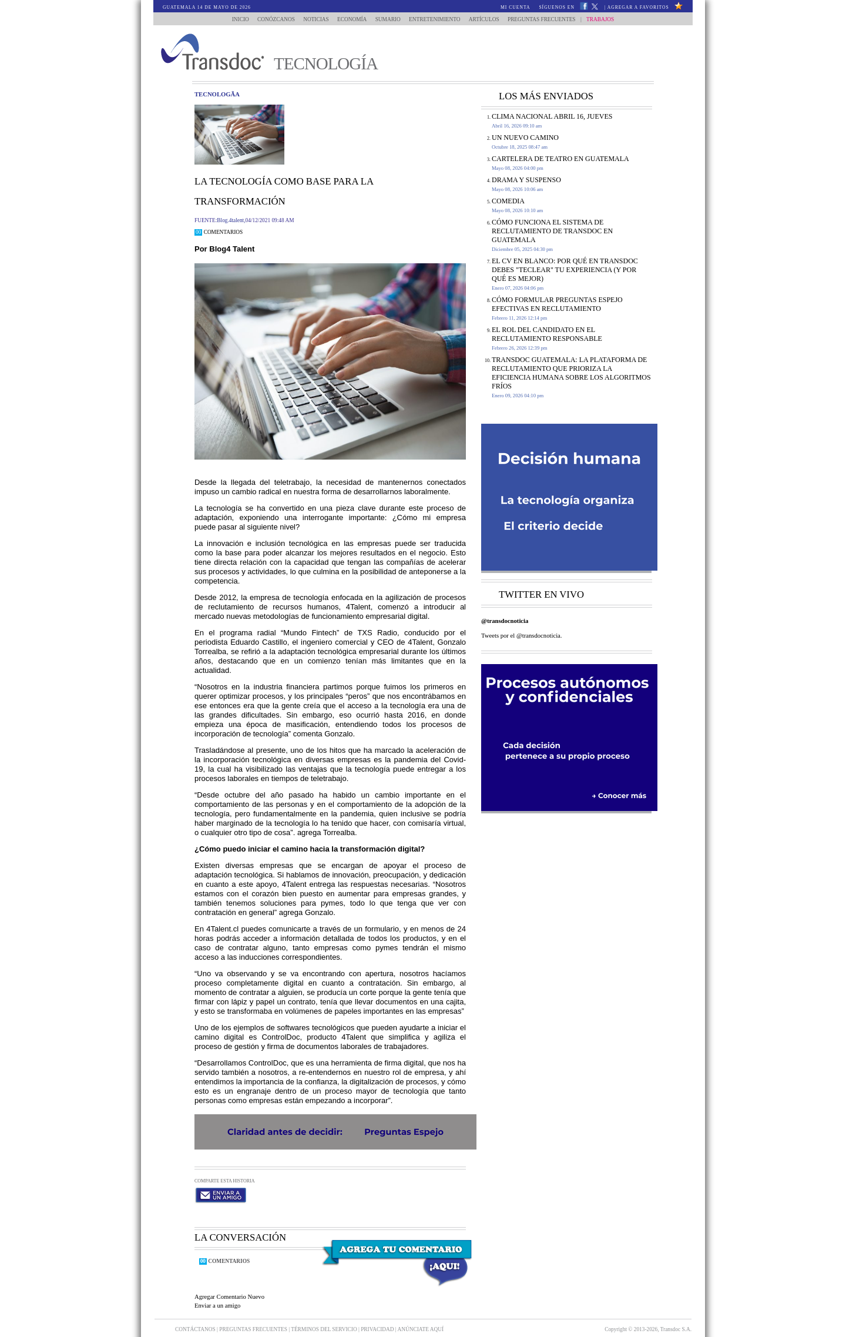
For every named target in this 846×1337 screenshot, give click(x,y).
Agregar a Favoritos (638, 7)
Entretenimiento (437, 19)
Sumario (388, 19)
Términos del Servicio (324, 1318)
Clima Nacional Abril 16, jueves (552, 116)
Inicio (232, 19)
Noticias (312, 19)
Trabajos (608, 19)
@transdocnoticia (504, 621)
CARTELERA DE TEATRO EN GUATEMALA (560, 159)
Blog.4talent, (231, 220)
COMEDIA (508, 201)
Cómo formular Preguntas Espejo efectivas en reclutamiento (557, 304)
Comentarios (218, 232)
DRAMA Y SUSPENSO (526, 180)
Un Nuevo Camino (525, 137)
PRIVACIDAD (378, 1318)
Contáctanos (196, 1318)
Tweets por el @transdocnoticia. (521, 635)
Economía (350, 19)
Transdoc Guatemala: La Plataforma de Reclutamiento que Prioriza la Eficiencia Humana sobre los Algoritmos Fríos (571, 373)
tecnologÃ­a (217, 94)
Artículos (489, 19)
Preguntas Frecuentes (550, 19)
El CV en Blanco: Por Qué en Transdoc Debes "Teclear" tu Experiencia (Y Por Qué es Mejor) (565, 270)
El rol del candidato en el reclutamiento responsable (547, 334)
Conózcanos (269, 19)
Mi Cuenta (515, 7)
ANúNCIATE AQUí (421, 1318)
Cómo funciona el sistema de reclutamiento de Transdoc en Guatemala (552, 231)
